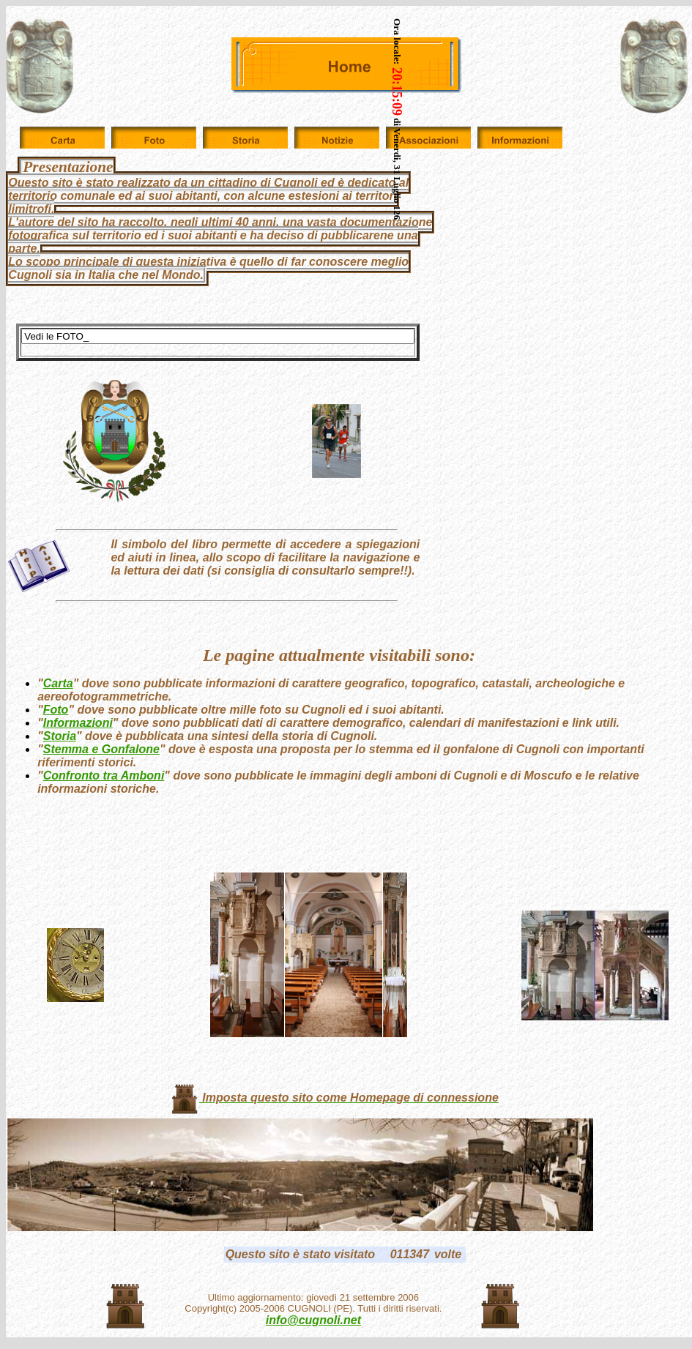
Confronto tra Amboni (104, 775)
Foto (56, 709)
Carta (58, 683)
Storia (59, 736)
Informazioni (78, 723)
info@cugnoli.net (313, 1320)
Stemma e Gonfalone (101, 749)
